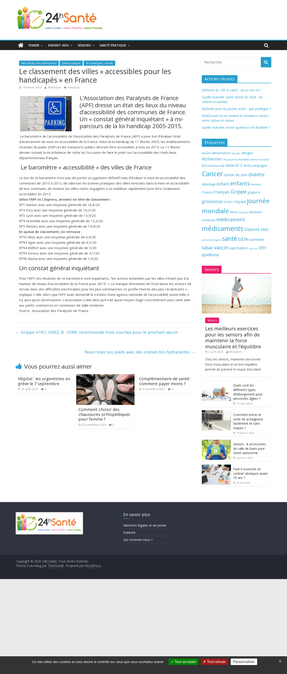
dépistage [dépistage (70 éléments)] (209, 184)
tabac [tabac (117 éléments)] (207, 248)
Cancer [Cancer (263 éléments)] (212, 173)
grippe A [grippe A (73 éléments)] (254, 192)
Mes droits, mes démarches (39, 63)
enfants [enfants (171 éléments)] (240, 183)
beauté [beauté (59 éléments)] (264, 159)
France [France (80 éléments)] (207, 192)
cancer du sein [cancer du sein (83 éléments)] (236, 174)
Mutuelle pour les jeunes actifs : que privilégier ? (236, 109)
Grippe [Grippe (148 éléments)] (239, 191)
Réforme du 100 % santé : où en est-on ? (231, 90)
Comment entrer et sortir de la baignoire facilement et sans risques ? (248, 421)
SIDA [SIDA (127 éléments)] (243, 239)
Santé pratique (113, 45)
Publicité (129, 532)
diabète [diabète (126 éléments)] (256, 174)
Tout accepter (183, 662)
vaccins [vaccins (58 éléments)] (253, 248)
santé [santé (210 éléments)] (229, 239)
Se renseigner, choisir (99, 63)
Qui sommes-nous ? (137, 540)
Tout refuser (214, 662)
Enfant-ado (58, 45)
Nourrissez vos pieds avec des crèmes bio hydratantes (140, 352)
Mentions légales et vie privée (144, 525)
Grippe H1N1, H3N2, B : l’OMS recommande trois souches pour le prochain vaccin (97, 332)
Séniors (84, 45)
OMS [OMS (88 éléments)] (265, 229)
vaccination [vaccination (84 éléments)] (238, 248)
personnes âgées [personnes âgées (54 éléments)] (211, 239)
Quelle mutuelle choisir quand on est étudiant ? (236, 127)
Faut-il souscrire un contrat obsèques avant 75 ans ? (250, 473)
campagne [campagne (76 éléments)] (259, 165)
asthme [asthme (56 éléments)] (254, 159)
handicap (74, 87)
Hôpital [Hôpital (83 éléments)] (240, 201)
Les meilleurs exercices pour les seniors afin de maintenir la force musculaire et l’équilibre (233, 337)
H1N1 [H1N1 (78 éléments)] (228, 202)
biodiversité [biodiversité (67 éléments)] (217, 166)
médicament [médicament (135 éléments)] (230, 219)
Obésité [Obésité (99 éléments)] (252, 229)
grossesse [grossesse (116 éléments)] (212, 201)
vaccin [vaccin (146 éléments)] (221, 247)
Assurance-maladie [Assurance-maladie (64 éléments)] (236, 159)
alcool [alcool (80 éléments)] (206, 153)
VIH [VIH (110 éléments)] (262, 248)
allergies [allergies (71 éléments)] (247, 153)
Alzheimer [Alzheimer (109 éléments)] (212, 159)
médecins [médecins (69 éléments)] (208, 220)
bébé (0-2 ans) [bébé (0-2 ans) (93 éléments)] (238, 165)
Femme (33, 45)
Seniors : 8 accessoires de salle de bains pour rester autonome (249, 448)
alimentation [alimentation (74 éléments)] (221, 153)
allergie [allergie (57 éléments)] (235, 153)
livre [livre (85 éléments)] (233, 211)
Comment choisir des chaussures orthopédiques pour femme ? (104, 414)
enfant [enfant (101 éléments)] (223, 184)
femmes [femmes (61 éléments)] (256, 184)
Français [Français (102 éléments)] (222, 192)
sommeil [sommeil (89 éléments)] (256, 239)
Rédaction (55, 87)
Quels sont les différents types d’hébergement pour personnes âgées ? (248, 392)
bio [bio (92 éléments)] (205, 165)
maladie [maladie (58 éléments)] (243, 212)
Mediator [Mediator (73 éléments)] (255, 212)
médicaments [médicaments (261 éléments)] (223, 228)
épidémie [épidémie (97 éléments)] (210, 254)
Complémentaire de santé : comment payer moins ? (165, 381)
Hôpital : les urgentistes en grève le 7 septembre (44, 381)
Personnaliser (244, 662)
